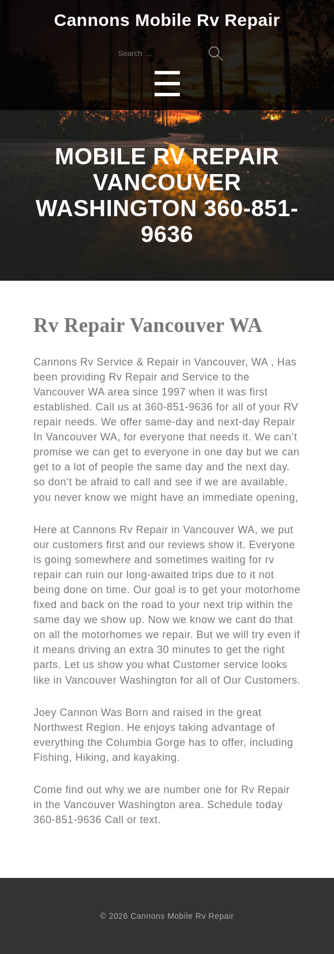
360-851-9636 (69, 819)
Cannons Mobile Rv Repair (167, 19)
